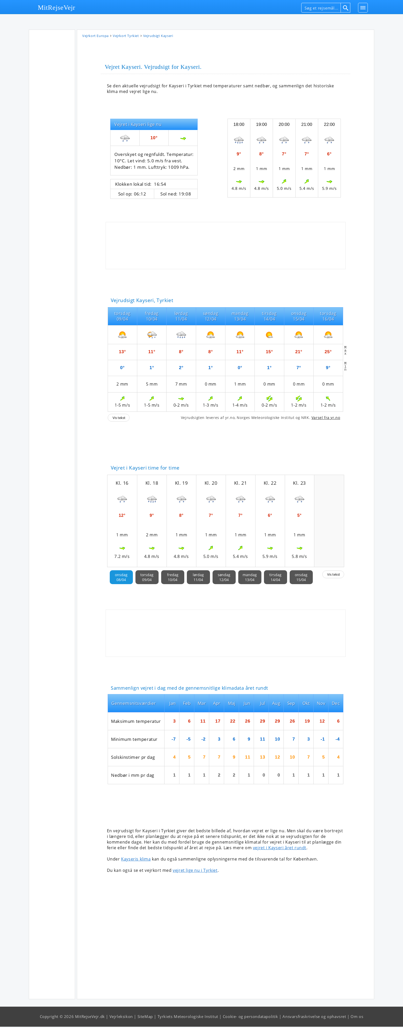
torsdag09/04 (146, 578)
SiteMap (145, 1017)
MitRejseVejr (56, 7)
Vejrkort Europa (95, 37)
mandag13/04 (250, 578)
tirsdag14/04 (275, 578)
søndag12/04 (224, 578)
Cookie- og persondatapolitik (250, 1017)
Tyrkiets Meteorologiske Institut (188, 1017)
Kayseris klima (136, 860)
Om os (357, 1017)
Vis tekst (119, 419)
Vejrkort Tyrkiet (126, 37)
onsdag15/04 (301, 578)
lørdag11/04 (198, 578)
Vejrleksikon (121, 1017)
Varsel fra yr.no (326, 418)
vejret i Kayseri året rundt (279, 849)
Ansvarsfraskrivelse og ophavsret (314, 1017)
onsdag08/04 (121, 578)
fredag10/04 (172, 578)
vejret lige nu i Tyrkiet (195, 871)
